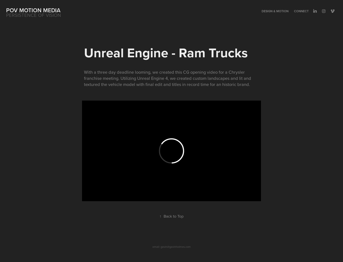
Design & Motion (275, 11)
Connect (301, 11)
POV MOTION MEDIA (33, 10)
